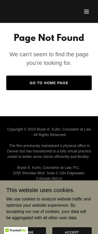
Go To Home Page (49, 83)
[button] (86, 11)
